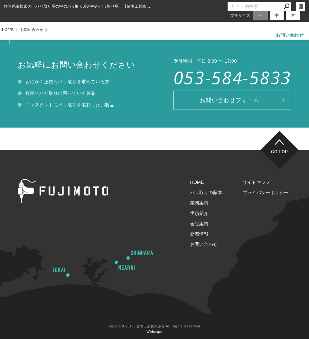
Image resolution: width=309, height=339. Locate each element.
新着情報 (256, 35)
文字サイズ (240, 15)
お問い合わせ (290, 35)
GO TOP (279, 151)
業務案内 (167, 35)
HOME (97, 35)
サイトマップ (256, 182)
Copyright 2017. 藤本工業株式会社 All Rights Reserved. (154, 326)
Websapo (154, 332)
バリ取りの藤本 (131, 35)
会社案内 (226, 35)
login (300, 6)
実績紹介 (197, 35)
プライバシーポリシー (266, 192)
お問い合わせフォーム (229, 100)
